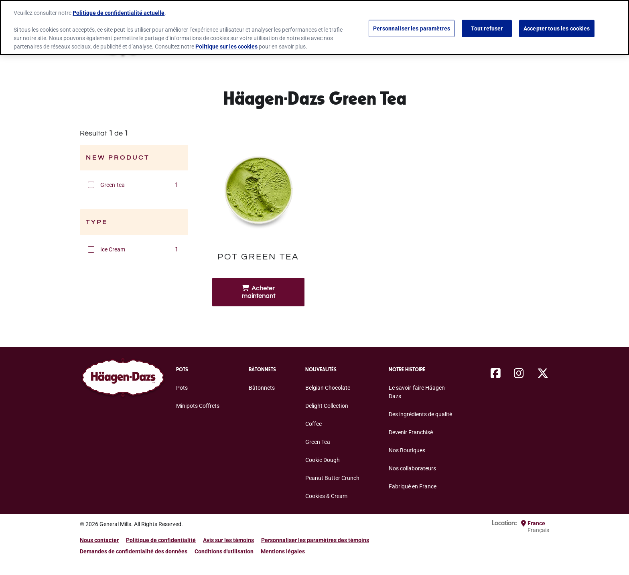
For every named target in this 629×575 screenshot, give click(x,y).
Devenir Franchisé (411, 432)
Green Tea (317, 442)
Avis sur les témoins (228, 540)
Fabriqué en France (412, 486)
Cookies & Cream (326, 496)
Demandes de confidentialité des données (133, 551)
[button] (91, 185)
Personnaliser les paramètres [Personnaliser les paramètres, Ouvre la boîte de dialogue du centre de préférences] (411, 28)
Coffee (313, 424)
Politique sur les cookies (226, 46)
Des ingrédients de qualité (420, 414)
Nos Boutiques (407, 450)
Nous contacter (99, 540)
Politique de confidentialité (161, 540)
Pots (182, 388)
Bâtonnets (262, 388)
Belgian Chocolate (327, 388)
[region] (314, 27)
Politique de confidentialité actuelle (118, 13)
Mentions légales (283, 551)
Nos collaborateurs (412, 468)
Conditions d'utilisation (224, 551)
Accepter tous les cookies (556, 28)
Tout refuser (487, 28)
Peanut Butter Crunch (332, 478)
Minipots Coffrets (197, 406)
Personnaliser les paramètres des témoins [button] (315, 540)
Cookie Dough (322, 460)
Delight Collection (326, 406)
